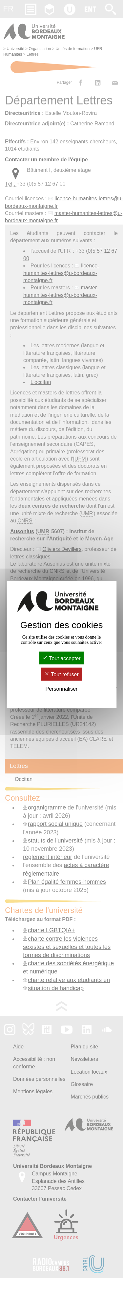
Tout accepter (61, 658)
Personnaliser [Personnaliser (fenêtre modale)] (62, 688)
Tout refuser (61, 674)
